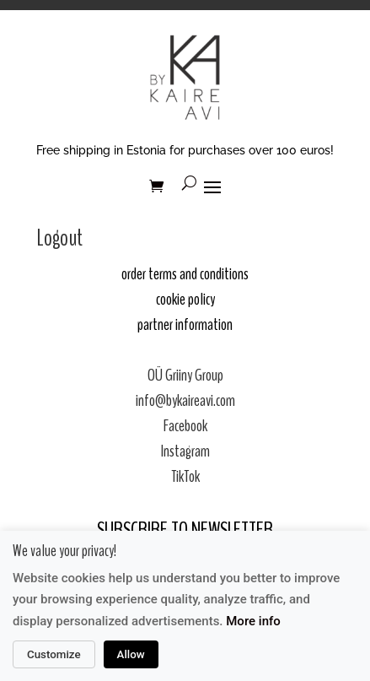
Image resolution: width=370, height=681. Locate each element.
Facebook (185, 425)
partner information (185, 324)
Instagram (185, 451)
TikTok (185, 476)
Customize (54, 654)
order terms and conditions (185, 273)
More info (253, 621)
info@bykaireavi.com (185, 400)
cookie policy (185, 299)
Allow (131, 654)
